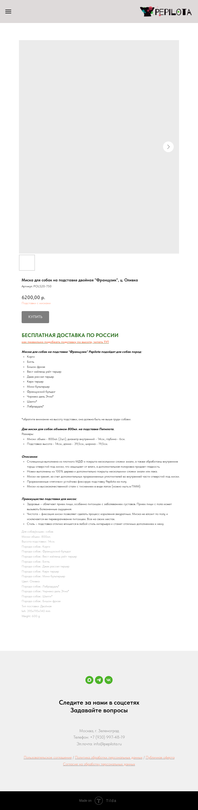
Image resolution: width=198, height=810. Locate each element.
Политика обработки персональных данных (108, 757)
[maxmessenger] (89, 680)
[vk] (109, 680)
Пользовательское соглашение (48, 757)
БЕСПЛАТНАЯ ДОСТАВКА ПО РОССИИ (70, 335)
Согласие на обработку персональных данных (99, 764)
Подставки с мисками (36, 303)
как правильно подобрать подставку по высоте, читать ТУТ (65, 342)
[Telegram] (99, 680)
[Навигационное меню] (8, 11)
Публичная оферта (160, 757)
